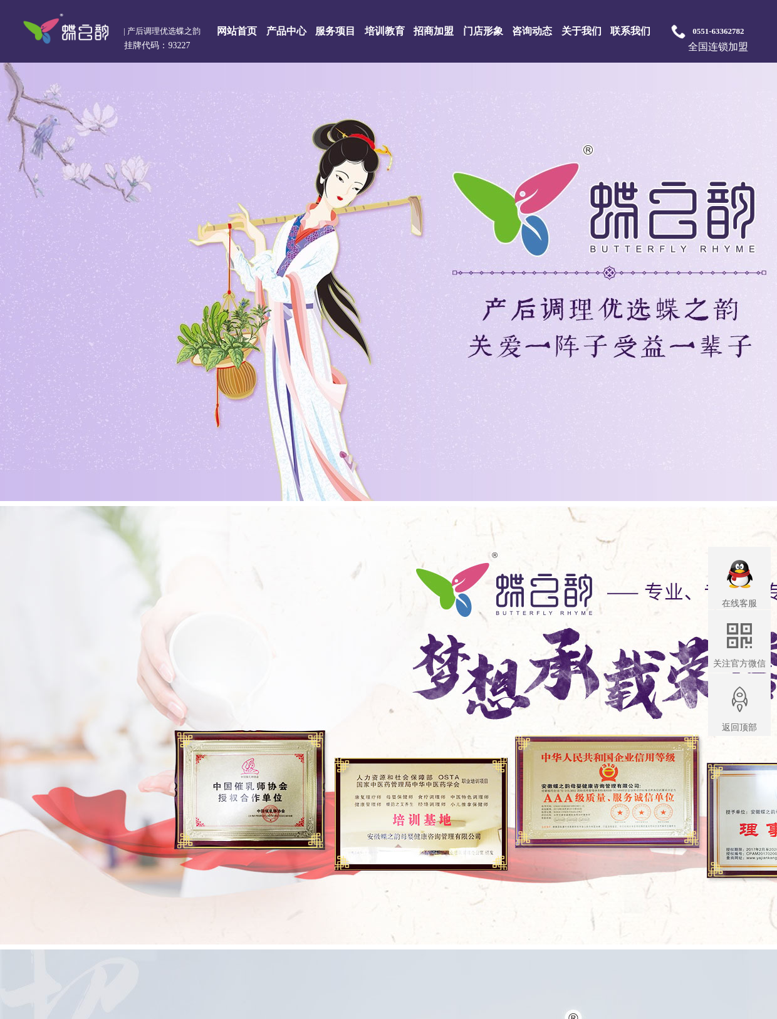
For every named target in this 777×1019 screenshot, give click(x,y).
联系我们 (630, 31)
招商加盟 (434, 31)
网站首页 (237, 31)
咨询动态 (532, 31)
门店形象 (483, 31)
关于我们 (581, 31)
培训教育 (385, 31)
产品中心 (286, 31)
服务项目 (335, 31)
